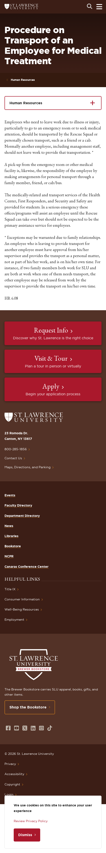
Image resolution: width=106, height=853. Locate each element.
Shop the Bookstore (27, 707)
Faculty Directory (18, 505)
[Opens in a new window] (8, 728)
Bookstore (12, 546)
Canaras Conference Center (26, 566)
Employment (14, 619)
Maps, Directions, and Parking (27, 467)
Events (9, 495)
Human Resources (23, 79)
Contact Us (13, 458)
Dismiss (25, 835)
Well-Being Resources (21, 609)
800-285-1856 (15, 449)
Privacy (10, 764)
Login (8, 794)
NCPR (8, 556)
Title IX (9, 589)
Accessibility (14, 774)
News (8, 526)
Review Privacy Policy (31, 821)
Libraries (11, 536)
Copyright (12, 784)
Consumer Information (22, 599)
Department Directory (22, 516)
